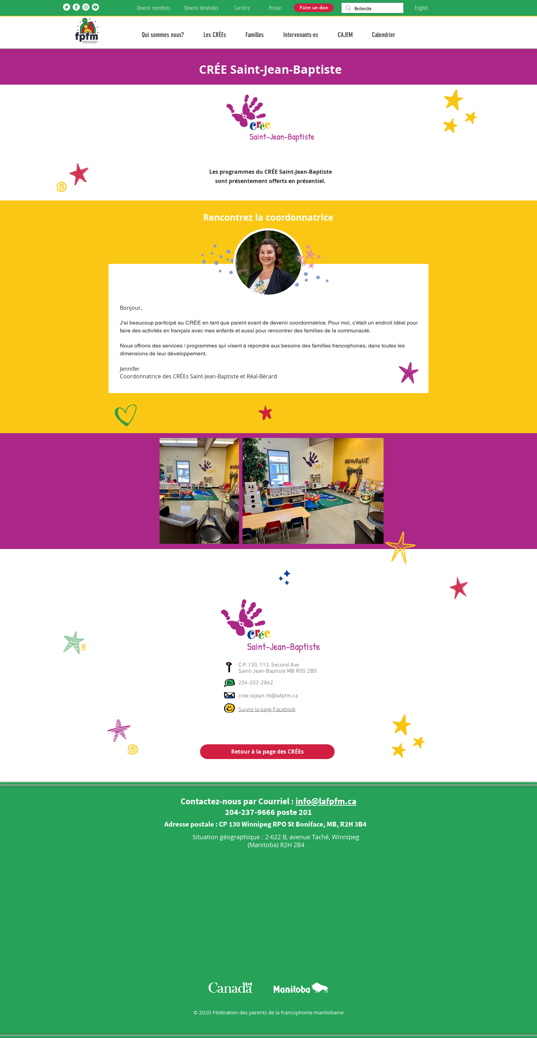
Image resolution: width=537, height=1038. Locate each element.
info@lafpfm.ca (326, 801)
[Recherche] (371, 9)
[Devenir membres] (153, 8)
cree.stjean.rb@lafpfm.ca (268, 696)
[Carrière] (242, 8)
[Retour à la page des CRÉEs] (267, 751)
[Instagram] (85, 7)
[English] (421, 8)
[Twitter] (66, 7)
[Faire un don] (314, 7)
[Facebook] (76, 7)
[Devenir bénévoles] (201, 8)
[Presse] (275, 8)
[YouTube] (95, 7)
